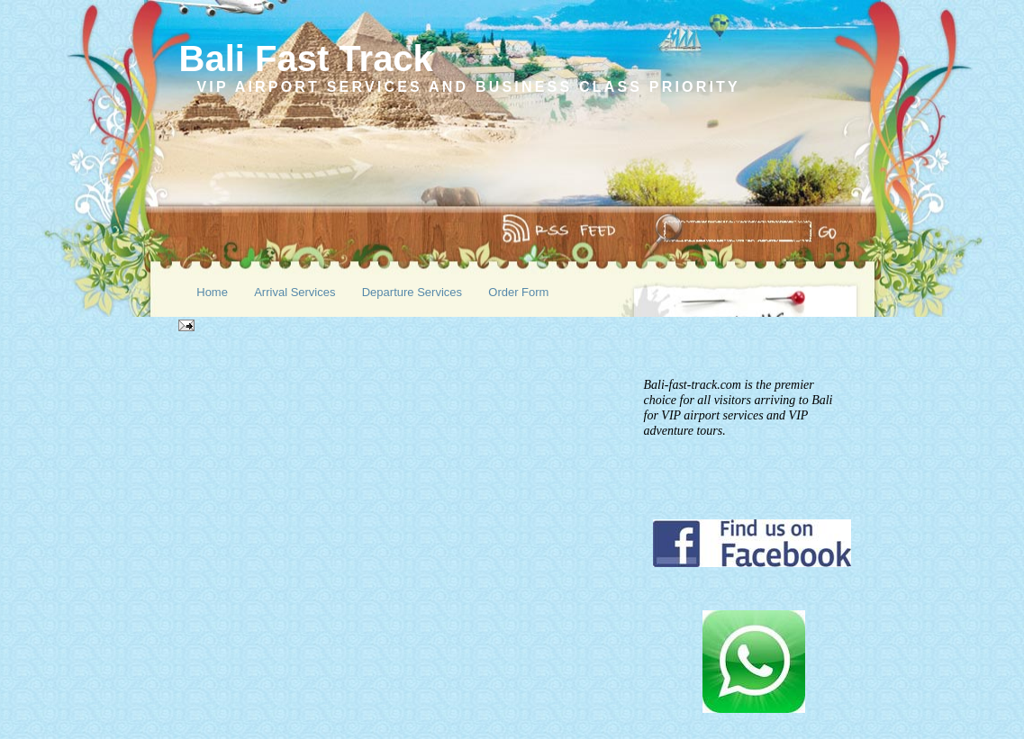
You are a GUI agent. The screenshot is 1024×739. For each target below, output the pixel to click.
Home (212, 292)
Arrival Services (294, 292)
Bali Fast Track (306, 58)
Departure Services (412, 292)
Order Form (518, 292)
